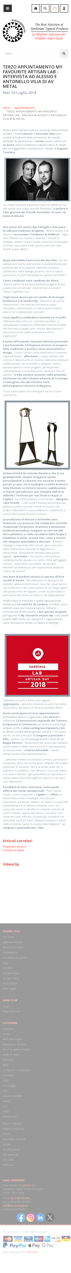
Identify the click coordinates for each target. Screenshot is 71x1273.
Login (6, 1006)
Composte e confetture (17, 1070)
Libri (5, 1090)
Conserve (8, 1075)
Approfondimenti (24, 107)
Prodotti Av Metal (13, 850)
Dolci (6, 1080)
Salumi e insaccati (13, 1128)
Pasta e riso (10, 1116)
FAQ (5, 963)
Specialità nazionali (14, 1139)
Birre (6, 1065)
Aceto (6, 1034)
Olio (5, 1106)
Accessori (8, 1028)
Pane (6, 1111)
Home (6, 107)
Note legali (9, 988)
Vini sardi (8, 1160)
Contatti (7, 968)
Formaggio (9, 1085)
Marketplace (10, 952)
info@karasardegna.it (15, 1205)
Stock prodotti (11, 1149)
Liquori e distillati (13, 1096)
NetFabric (32, 1252)
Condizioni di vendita (15, 957)
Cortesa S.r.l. (28, 1185)
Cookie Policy (11, 978)
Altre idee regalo (12, 1039)
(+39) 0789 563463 (19, 1198)
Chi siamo (9, 937)
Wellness (8, 1165)
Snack (6, 1134)
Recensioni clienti (13, 947)
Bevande (8, 1059)
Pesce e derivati (12, 1123)
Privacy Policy (11, 973)
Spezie (7, 1144)
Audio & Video (11, 1054)
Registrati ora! (11, 1011)
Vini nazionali (10, 1154)
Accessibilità (10, 983)
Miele (6, 1101)
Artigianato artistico (14, 846)
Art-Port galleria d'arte (16, 1049)
